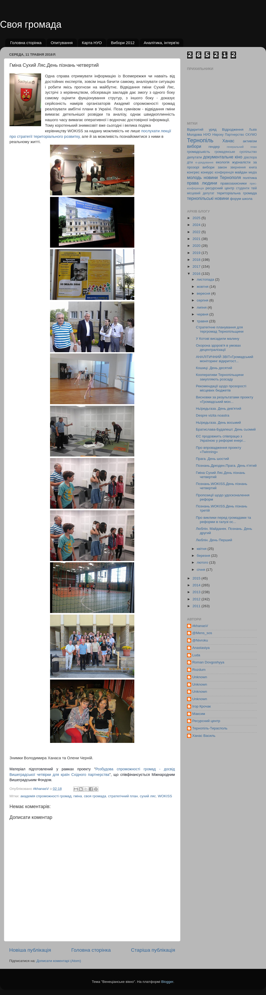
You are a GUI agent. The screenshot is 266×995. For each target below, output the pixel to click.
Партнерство (234, 134)
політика (250, 178)
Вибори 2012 (123, 42)
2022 (197, 232)
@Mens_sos (202, 633)
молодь (194, 177)
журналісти (241, 162)
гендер (214, 147)
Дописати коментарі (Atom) (58, 961)
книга (253, 167)
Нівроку (218, 134)
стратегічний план (123, 796)
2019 (197, 253)
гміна (77, 796)
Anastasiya (201, 648)
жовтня (203, 287)
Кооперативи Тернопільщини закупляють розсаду (220, 377)
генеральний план (242, 146)
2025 (197, 218)
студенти (242, 188)
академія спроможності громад (45, 796)
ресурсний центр (220, 188)
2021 (197, 239)
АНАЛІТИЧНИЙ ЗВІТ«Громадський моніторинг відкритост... (224, 359)
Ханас (228, 140)
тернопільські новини (208, 198)
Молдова (194, 134)
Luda (196, 655)
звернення (238, 167)
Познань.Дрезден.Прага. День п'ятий (226, 466)
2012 (197, 599)
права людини (202, 183)
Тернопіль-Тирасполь (210, 728)
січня (201, 570)
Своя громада (30, 24)
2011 (197, 606)
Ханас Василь (203, 736)
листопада (206, 279)
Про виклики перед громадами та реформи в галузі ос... (223, 520)
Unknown (199, 677)
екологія (222, 162)
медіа (253, 172)
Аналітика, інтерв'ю (161, 42)
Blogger (167, 982)
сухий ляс (148, 796)
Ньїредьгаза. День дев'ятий (218, 409)
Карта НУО (92, 42)
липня (202, 307)
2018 (197, 260)
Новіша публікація (30, 950)
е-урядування (204, 162)
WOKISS (165, 796)
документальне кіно (222, 156)
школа (247, 199)
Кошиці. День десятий (214, 368)
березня (204, 556)
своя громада (95, 796)
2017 (197, 266)
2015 (197, 578)
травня (203, 321)
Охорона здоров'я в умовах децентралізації (218, 347)
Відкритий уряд (201, 129)
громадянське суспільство (236, 152)
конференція (224, 172)
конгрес (193, 172)
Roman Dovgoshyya (208, 662)
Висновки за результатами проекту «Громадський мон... (224, 399)
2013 (197, 592)
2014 (197, 585)
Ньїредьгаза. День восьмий (218, 423)
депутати (194, 157)
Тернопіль (200, 140)
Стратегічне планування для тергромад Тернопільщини (220, 329)
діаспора (250, 157)
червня (203, 314)
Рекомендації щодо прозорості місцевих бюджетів (221, 388)
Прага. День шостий (212, 459)
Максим (198, 714)
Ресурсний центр (206, 721)
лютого (203, 562)
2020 (197, 246)
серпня (203, 300)
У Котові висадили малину (217, 339)
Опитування (62, 42)
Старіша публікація (153, 950)
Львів (253, 129)
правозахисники (233, 183)
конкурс (207, 172)
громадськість (198, 152)
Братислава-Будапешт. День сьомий (226, 429)
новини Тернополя (222, 177)
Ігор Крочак (201, 706)
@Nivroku (200, 640)
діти (190, 162)
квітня (202, 549)
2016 (197, 274)
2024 (197, 225)
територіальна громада (237, 193)
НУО (207, 134)
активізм (250, 141)
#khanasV (200, 626)
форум (235, 199)
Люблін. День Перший (214, 540)
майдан (241, 172)
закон (222, 167)
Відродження (232, 129)
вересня (204, 293)
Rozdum (198, 670)
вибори (194, 146)
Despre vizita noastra (212, 415)
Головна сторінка (26, 42)
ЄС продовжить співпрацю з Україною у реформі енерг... (221, 438)
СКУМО (251, 134)
